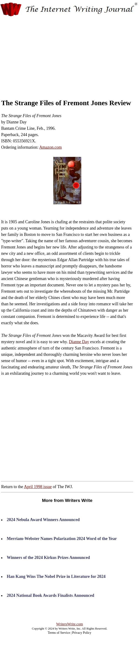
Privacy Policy (81, 632)
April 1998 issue (38, 486)
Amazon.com (50, 147)
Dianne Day (79, 341)
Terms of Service (59, 632)
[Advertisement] (69, 53)
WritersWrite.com (69, 624)
